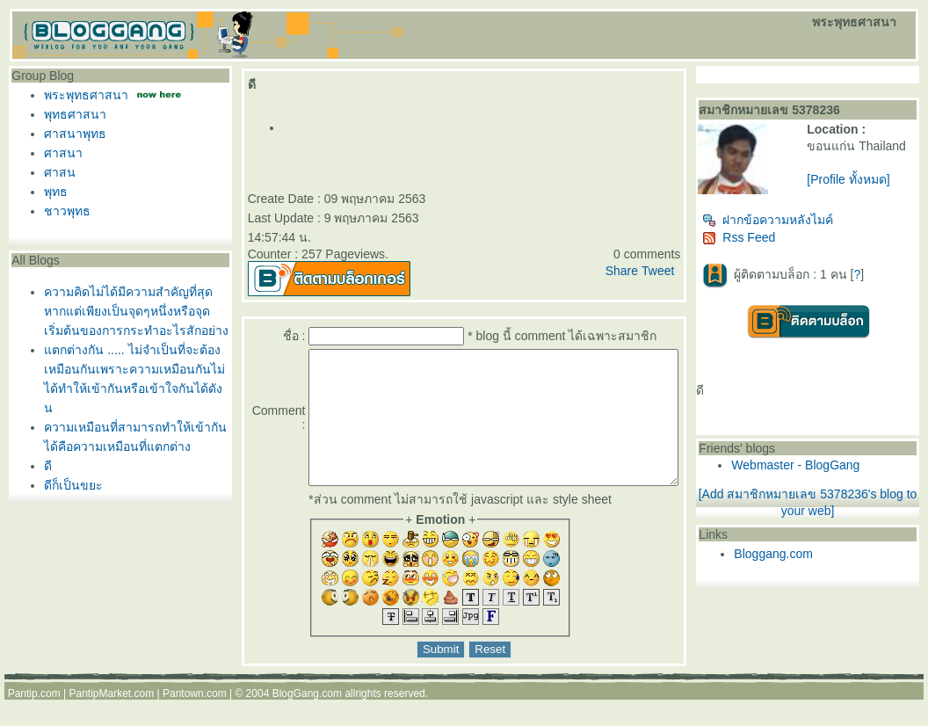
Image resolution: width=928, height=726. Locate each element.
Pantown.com (195, 720)
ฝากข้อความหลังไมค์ (801, 227)
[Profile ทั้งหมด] (871, 193)
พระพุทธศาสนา (82, 95)
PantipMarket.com (111, 720)
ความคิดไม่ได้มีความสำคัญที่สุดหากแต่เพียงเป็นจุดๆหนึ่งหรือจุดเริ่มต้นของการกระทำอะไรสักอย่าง (132, 311)
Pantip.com (34, 720)
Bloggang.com (807, 561)
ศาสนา (59, 153)
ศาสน (55, 172)
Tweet (691, 271)
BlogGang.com (307, 720)
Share (655, 271)
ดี (43, 466)
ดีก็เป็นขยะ (69, 485)
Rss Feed (772, 244)
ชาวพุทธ (63, 211)
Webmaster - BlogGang (829, 472)
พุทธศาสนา (71, 114)
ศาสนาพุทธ (71, 134)
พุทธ (51, 192)
